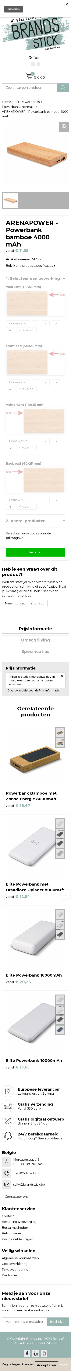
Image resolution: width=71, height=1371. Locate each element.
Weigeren (64, 1364)
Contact (8, 1216)
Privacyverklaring (15, 1269)
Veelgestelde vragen (17, 1239)
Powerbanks (30, 102)
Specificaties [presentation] (35, 651)
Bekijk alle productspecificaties (30, 266)
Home (6, 102)
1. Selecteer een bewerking (33, 278)
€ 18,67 (18, 805)
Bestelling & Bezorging (19, 1222)
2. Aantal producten (26, 521)
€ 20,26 (18, 982)
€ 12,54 (18, 896)
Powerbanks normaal (18, 107)
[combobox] (29, 87)
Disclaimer (9, 1275)
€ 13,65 (18, 1067)
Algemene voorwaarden (20, 1258)
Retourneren (12, 1233)
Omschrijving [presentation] (35, 640)
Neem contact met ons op (24, 603)
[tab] (35, 629)
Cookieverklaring (15, 1264)
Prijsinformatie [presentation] (35, 628)
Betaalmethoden (15, 1227)
